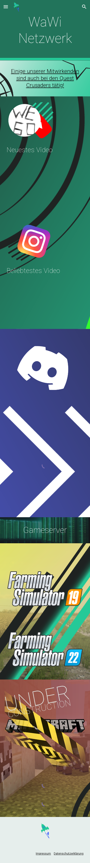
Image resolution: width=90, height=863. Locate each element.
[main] (45, 30)
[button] (6, 6)
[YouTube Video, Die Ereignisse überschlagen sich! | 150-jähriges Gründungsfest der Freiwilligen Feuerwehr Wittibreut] (45, 180)
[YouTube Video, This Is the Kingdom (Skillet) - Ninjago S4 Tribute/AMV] (45, 300)
